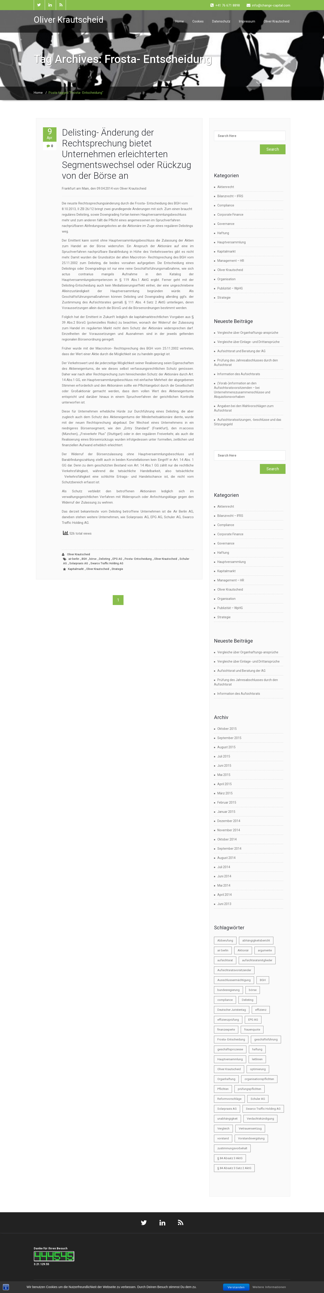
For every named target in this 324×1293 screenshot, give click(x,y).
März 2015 (225, 793)
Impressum (247, 21)
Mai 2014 (223, 885)
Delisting (104, 558)
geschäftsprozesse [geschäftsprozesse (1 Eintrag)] (230, 1049)
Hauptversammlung (231, 242)
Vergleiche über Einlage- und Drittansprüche (248, 342)
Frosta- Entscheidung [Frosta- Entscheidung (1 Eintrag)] (231, 1039)
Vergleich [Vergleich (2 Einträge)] (223, 1128)
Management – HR (230, 260)
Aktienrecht (225, 187)
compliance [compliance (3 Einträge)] (225, 1000)
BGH (84, 558)
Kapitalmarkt (76, 569)
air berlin (73, 558)
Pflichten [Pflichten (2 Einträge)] (223, 1089)
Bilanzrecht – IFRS (230, 196)
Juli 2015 (223, 756)
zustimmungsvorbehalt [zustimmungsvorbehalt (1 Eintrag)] (232, 1148)
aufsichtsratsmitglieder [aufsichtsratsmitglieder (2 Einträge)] (257, 960)
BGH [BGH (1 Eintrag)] (263, 980)
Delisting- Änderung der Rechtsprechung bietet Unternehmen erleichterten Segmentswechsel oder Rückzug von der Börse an (126, 154)
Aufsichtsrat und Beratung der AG (241, 351)
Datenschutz (221, 21)
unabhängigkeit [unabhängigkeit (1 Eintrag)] (227, 1118)
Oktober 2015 (227, 729)
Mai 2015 (223, 775)
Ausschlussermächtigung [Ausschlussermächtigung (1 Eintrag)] (234, 980)
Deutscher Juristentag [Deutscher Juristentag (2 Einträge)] (231, 1009)
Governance (225, 224)
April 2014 (224, 894)
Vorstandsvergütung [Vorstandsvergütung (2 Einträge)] (251, 1138)
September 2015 (229, 738)
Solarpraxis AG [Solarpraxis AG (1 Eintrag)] (227, 1108)
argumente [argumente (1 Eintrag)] (265, 950)
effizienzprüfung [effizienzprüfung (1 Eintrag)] (228, 1019)
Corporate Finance (230, 214)
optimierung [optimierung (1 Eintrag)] (258, 1069)
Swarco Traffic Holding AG (106, 563)
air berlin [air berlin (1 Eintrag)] (222, 950)
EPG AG (117, 558)
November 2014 (228, 830)
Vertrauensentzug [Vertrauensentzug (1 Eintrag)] (250, 1128)
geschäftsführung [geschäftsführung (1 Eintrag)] (266, 1039)
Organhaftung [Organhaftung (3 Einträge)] (226, 1079)
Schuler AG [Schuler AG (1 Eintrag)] (258, 1098)
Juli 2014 (223, 867)
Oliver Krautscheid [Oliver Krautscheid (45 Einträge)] (229, 1069)
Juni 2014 (224, 876)
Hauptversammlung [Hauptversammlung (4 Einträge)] (230, 1059)
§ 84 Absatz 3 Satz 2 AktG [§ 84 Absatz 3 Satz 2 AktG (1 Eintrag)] (234, 1168)
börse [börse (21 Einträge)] (252, 990)
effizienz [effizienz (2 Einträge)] (260, 1009)
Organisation (226, 279)
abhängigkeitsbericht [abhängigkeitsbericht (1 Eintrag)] (256, 940)
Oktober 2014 (227, 839)
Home (179, 21)
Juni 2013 (224, 904)
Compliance (225, 205)
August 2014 (226, 858)
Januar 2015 (226, 811)
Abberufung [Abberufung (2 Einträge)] (225, 940)
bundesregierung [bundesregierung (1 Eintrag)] (228, 990)
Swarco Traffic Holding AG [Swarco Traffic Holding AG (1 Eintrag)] (263, 1108)
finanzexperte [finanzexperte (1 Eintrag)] (226, 1029)
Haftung (223, 233)
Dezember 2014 (228, 821)
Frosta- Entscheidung (138, 558)
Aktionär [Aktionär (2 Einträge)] (243, 950)
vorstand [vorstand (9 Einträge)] (223, 1138)
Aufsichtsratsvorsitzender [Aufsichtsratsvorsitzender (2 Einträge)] (234, 970)
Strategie (117, 569)
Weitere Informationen (269, 1287)
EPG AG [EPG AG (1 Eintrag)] (253, 1019)
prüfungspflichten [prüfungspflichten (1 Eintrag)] (249, 1089)
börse (93, 558)
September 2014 (229, 848)
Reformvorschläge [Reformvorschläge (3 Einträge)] (229, 1098)
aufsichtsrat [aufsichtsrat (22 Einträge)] (225, 960)
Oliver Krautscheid (276, 21)
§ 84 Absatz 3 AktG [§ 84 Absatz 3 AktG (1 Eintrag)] (230, 1158)
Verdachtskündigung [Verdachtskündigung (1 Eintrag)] (260, 1118)
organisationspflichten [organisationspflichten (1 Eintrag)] (259, 1079)
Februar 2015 (226, 802)
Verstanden (236, 1287)
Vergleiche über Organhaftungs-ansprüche (247, 332)
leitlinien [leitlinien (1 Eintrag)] (257, 1059)
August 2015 (226, 747)
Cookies (198, 21)
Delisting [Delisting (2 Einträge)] (247, 1000)
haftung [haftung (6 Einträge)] (257, 1049)
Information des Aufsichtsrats (238, 374)
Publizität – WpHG (230, 288)
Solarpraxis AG (78, 563)
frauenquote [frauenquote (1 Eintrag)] (252, 1029)
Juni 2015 (224, 765)
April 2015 (224, 784)
